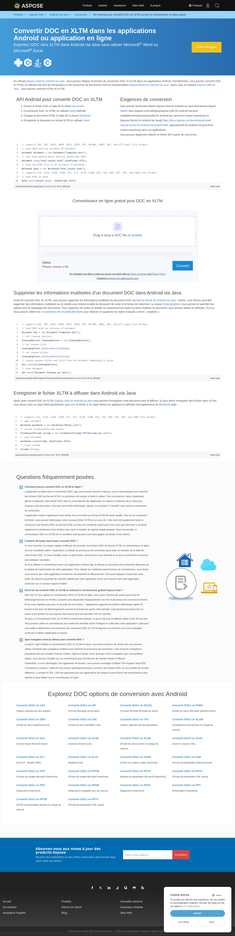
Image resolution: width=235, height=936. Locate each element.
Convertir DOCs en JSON (135, 757)
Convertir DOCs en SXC (82, 719)
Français (195, 5)
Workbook (85, 115)
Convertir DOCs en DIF (82, 705)
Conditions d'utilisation (150, 931)
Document (78, 106)
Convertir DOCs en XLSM (135, 738)
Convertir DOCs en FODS (187, 705)
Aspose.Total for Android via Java (45, 81)
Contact (163, 931)
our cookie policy (191, 906)
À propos (155, 5)
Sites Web (138, 5)
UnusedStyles (49, 311)
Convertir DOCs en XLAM (187, 719)
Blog (64, 912)
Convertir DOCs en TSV (134, 719)
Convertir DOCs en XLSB (83, 738)
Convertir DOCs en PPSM (83, 785)
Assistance (120, 5)
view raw (215, 186)
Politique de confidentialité (127, 931)
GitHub (66, 186)
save (73, 404)
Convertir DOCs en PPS (30, 785)
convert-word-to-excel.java (29, 186)
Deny (211, 922)
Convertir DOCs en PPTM (31, 799)
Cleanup (209, 307)
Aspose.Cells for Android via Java (74, 400)
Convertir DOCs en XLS (30, 738)
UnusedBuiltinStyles (71, 311)
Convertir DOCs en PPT (186, 785)
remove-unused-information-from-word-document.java (45, 378)
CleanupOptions (172, 304)
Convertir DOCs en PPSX (135, 785)
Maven (124, 110)
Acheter (102, 5)
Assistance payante (14, 912)
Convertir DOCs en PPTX (187, 771)
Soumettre (181, 854)
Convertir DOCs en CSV (30, 705)
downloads (191, 134)
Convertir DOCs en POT (30, 771)
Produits (87, 5)
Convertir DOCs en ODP (186, 757)
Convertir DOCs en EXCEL (136, 705)
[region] (118, 163)
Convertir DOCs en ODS (30, 719)
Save (72, 110)
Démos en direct (71, 907)
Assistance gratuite (131, 907)
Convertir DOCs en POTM (83, 771)
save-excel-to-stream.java (29, 454)
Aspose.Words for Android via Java (149, 84)
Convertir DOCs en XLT (30, 757)
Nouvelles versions (131, 901)
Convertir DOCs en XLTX (83, 757)
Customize (183, 922)
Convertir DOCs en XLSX (187, 738)
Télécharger (206, 47)
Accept (197, 913)
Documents (10, 907)
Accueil (7, 901)
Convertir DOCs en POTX (135, 771)
